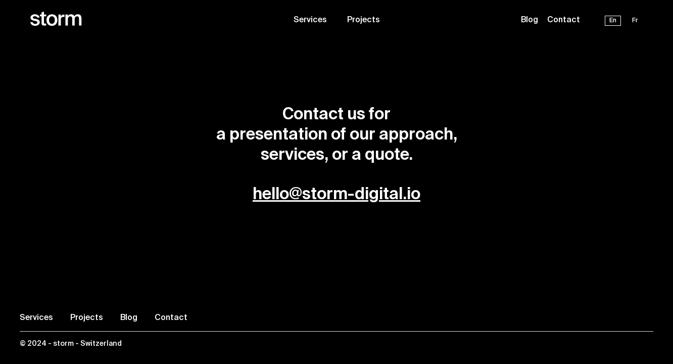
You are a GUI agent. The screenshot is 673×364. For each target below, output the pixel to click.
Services (310, 20)
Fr (635, 21)
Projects (363, 20)
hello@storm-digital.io (336, 195)
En (612, 21)
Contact (563, 20)
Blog (529, 20)
